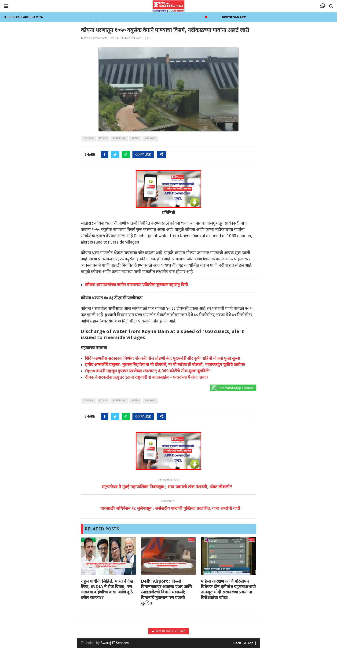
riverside (119, 138)
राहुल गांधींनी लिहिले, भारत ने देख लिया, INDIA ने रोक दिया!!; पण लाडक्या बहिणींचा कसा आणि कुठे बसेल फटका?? (107, 589)
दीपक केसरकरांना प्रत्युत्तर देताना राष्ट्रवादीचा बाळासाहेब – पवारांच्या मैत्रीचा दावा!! (146, 377)
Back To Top (244, 642)
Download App (234, 17)
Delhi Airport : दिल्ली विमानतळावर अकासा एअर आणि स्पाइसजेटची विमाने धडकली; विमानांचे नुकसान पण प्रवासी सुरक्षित (166, 592)
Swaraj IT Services (115, 643)
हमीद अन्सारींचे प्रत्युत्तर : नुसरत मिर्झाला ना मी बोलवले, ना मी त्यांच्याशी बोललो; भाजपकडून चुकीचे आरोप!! (165, 364)
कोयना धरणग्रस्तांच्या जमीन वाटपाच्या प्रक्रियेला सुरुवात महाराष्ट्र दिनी (136, 284)
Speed (135, 138)
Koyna (103, 138)
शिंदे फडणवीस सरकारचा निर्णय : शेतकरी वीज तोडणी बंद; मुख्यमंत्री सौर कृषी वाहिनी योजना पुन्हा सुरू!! (162, 358)
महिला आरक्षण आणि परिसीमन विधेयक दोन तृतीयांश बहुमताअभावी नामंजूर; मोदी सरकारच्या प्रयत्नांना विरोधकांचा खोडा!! (228, 589)
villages (150, 138)
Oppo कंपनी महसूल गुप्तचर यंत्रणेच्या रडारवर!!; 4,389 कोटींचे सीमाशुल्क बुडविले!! (148, 370)
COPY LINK (143, 154)
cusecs (88, 138)
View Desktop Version (169, 631)
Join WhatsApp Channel (233, 388)
